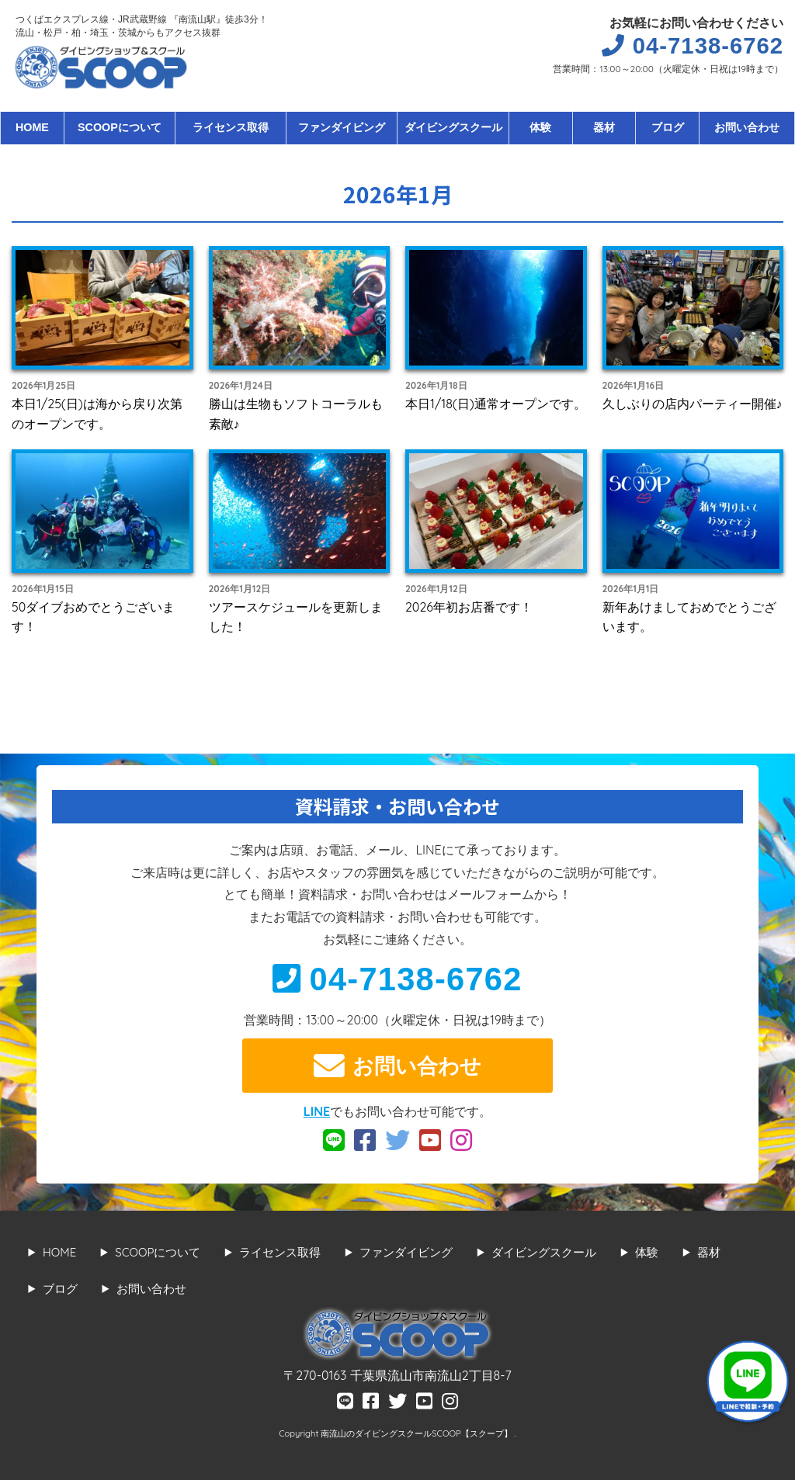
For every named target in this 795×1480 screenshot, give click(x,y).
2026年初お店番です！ (469, 607)
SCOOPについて (119, 127)
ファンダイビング (341, 127)
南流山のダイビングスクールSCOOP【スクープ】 (417, 1433)
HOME (32, 127)
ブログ (667, 127)
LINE (317, 1111)
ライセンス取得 (231, 127)
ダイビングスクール (453, 127)
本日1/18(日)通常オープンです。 (495, 403)
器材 (604, 127)
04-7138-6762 (397, 979)
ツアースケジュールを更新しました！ (296, 617)
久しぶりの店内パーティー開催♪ (692, 403)
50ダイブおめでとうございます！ (93, 617)
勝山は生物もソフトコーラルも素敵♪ (296, 414)
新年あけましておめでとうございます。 (689, 617)
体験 (540, 127)
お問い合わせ (746, 127)
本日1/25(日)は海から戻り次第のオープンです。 (97, 414)
